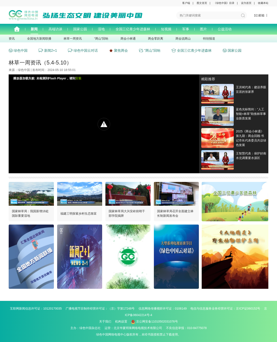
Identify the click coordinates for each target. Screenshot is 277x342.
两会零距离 (155, 38)
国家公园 (80, 29)
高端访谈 (55, 29)
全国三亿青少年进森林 (133, 29)
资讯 (12, 38)
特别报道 (209, 38)
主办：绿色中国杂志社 (87, 328)
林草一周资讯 (73, 38)
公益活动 (225, 29)
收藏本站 (263, 3)
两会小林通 (128, 38)
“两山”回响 (101, 38)
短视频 (166, 29)
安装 (78, 78)
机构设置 (121, 321)
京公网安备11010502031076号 (154, 321)
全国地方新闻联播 (39, 38)
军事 (185, 29)
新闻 (34, 29)
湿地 (101, 29)
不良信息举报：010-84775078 (186, 328)
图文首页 (202, 3)
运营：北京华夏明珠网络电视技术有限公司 (135, 328)
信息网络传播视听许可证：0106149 (164, 308)
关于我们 (105, 321)
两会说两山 (183, 38)
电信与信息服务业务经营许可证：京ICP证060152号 (226, 308)
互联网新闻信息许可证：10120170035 (37, 308)
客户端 (186, 3)
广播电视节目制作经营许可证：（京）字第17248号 (102, 308)
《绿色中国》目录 (224, 3)
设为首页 (246, 3)
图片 (203, 29)
